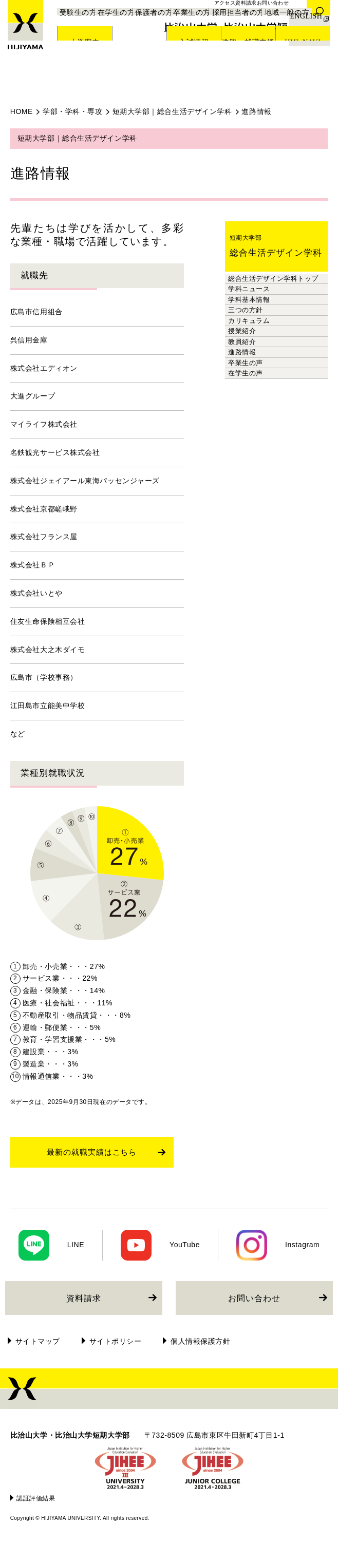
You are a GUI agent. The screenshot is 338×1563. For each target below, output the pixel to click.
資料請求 (83, 1313)
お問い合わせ (254, 1313)
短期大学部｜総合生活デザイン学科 (172, 111)
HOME (21, 111)
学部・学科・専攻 (72, 111)
